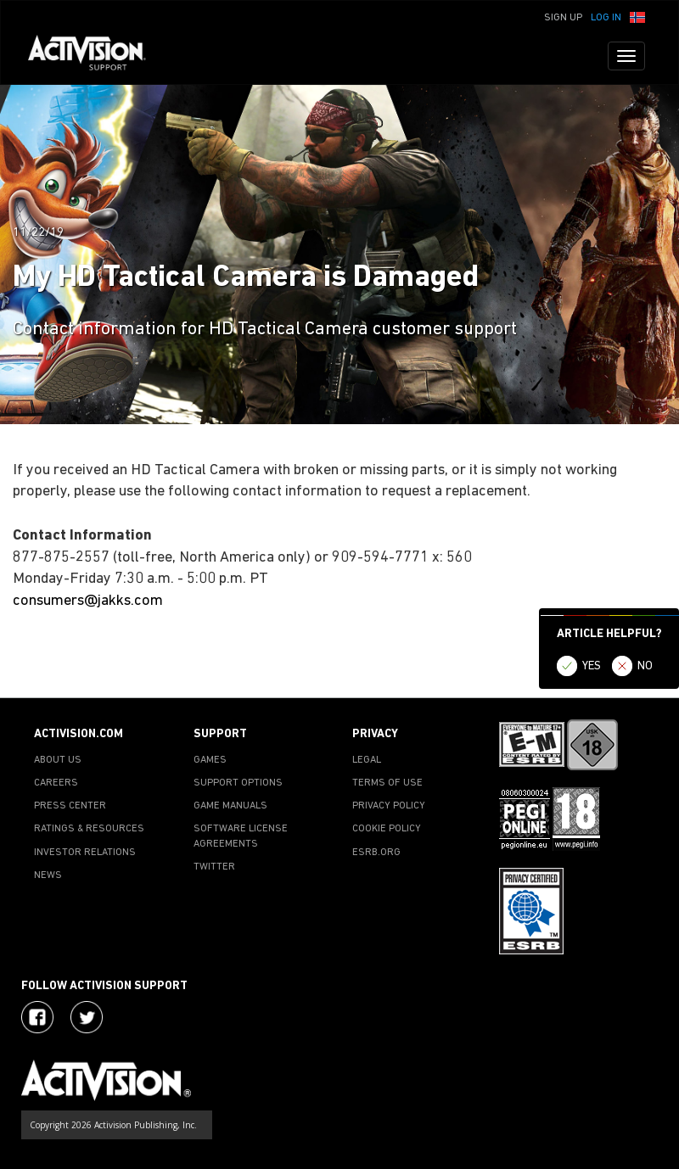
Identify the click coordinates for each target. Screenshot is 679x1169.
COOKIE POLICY (386, 829)
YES (591, 666)
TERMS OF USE (387, 783)
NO (645, 666)
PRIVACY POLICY (388, 806)
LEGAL (366, 760)
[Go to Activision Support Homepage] (95, 56)
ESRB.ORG (376, 852)
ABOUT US (57, 760)
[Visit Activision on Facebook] (37, 1017)
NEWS (48, 875)
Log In (606, 18)
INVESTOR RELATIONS (85, 852)
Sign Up (563, 18)
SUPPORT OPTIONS (238, 783)
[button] (637, 16)
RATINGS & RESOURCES (89, 829)
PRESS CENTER (70, 806)
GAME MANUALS (230, 806)
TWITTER (214, 867)
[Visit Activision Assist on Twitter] (86, 1017)
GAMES (210, 760)
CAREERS (56, 783)
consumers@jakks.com (88, 601)
